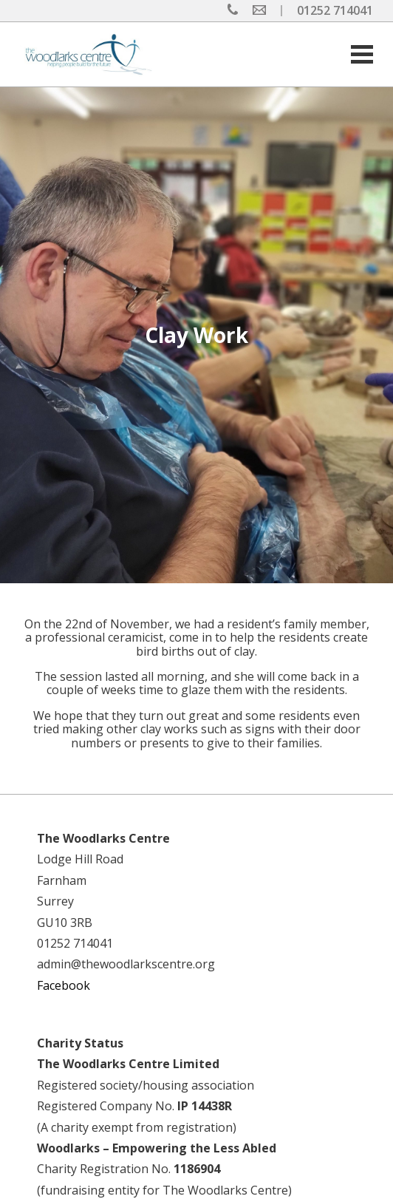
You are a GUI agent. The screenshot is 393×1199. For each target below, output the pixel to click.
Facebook (63, 985)
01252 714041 (335, 10)
